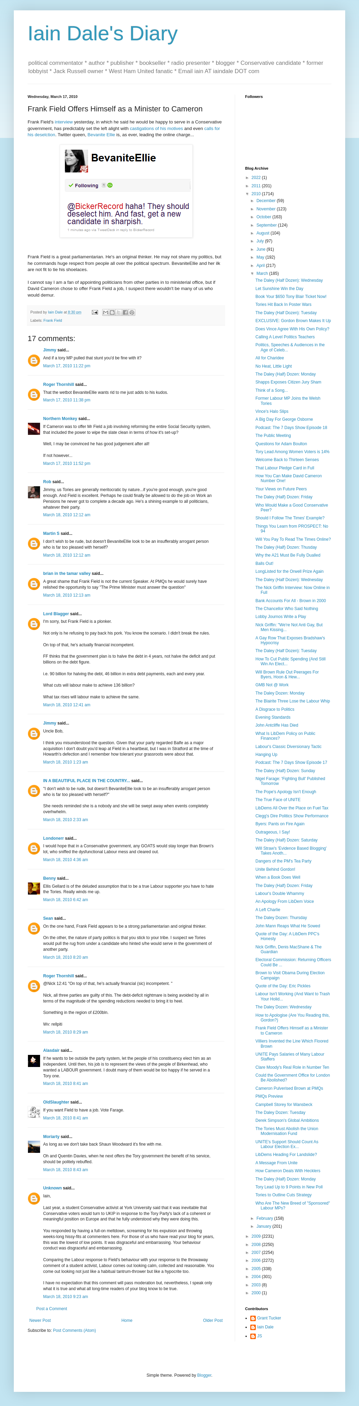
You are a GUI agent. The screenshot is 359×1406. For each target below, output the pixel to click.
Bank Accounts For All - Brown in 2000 (290, 600)
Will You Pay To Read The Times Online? (293, 539)
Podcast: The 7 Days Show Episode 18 (291, 427)
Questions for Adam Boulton (281, 443)
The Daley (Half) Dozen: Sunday (285, 770)
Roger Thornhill (58, 384)
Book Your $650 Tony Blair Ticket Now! (291, 296)
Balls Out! (264, 563)
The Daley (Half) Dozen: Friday (283, 497)
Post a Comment (51, 1308)
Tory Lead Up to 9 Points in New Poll (289, 1187)
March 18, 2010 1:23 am (65, 762)
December (266, 200)
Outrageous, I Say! (272, 832)
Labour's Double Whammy (279, 893)
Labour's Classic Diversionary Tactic (288, 746)
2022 (257, 177)
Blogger (204, 1375)
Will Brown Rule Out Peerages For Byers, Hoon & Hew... (287, 674)
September (267, 225)
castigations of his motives (156, 128)
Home (127, 1320)
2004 (257, 1276)
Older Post (213, 1320)
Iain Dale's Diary (103, 33)
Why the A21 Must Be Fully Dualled (287, 555)
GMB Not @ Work (272, 684)
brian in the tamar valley (66, 573)
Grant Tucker (269, 1318)
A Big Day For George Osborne (284, 419)
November (266, 209)
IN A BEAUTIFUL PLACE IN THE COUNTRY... (86, 780)
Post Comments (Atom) (74, 1330)
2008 (257, 1244)
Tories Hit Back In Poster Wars (283, 304)
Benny (49, 878)
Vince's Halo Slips (271, 411)
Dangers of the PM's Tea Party (283, 861)
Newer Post (40, 1320)
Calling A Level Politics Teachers (285, 337)
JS (259, 1336)
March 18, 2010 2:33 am (65, 819)
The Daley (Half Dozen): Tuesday (286, 312)
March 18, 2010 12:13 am (66, 595)
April (261, 265)
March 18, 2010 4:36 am (65, 859)
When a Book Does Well (277, 877)
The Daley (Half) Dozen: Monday (285, 374)
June (261, 249)
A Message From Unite (276, 1162)
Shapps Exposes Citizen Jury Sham (288, 382)
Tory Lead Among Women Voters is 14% (292, 451)
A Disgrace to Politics (274, 709)
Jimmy (49, 350)
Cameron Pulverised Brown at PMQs (289, 1088)
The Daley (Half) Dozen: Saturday (286, 840)
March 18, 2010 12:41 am (66, 704)
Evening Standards (272, 717)
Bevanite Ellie (101, 134)
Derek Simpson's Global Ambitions (287, 1120)
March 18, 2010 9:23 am (65, 1296)
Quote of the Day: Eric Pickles (282, 986)
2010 (257, 193)
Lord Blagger (56, 613)
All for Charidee (269, 358)
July (260, 241)
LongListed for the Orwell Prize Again (289, 571)
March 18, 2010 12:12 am (66, 514)
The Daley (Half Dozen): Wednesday (289, 280)
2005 (257, 1268)
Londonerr (53, 838)
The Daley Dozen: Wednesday (283, 1007)
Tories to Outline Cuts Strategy (283, 1195)
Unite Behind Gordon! (275, 869)
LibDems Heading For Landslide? (286, 1154)
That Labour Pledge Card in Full (284, 468)
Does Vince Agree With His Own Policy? (292, 329)
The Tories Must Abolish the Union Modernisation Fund (286, 1131)
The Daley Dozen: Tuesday (280, 1112)
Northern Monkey (60, 418)
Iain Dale (265, 1327)
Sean (48, 918)
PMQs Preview (269, 1096)
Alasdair (51, 1050)
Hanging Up (266, 754)
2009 (257, 1236)
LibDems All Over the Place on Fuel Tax (291, 808)
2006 (257, 1260)
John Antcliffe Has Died (276, 725)
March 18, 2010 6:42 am (65, 899)
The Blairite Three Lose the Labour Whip (292, 701)
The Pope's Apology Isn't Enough (285, 791)
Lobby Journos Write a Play (280, 616)
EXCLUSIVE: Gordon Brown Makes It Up (293, 320)
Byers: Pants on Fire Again (279, 823)
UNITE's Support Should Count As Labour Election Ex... (286, 1144)
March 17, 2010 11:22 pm (66, 365)
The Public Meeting (273, 435)
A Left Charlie (267, 909)
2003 (257, 1285)
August (263, 233)
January (264, 1226)
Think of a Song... (271, 390)
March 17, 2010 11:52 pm (66, 463)
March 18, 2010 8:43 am (65, 1169)
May (260, 257)
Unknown (52, 1188)
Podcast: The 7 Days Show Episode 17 (291, 762)
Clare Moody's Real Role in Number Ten (292, 1067)
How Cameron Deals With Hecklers (287, 1170)
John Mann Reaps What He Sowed (287, 926)
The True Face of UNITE (278, 799)
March (262, 273)
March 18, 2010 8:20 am (65, 957)
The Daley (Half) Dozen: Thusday (286, 547)
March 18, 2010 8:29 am (65, 1032)
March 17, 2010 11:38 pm (66, 400)
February (265, 1218)
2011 (257, 185)
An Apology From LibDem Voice (284, 901)
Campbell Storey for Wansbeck (283, 1104)
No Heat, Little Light (273, 366)
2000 (257, 1292)
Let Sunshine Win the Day (279, 288)
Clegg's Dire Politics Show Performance (292, 816)
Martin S (51, 533)
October (264, 217)
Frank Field (52, 320)
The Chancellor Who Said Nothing (286, 608)
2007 (257, 1252)
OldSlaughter (56, 1102)
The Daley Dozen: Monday (279, 693)
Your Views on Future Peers (281, 489)
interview (64, 121)
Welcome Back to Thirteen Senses (287, 459)
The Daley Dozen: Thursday (281, 917)
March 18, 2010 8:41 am (65, 1083)
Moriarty (51, 1136)
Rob (47, 481)
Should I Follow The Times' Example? (289, 518)
